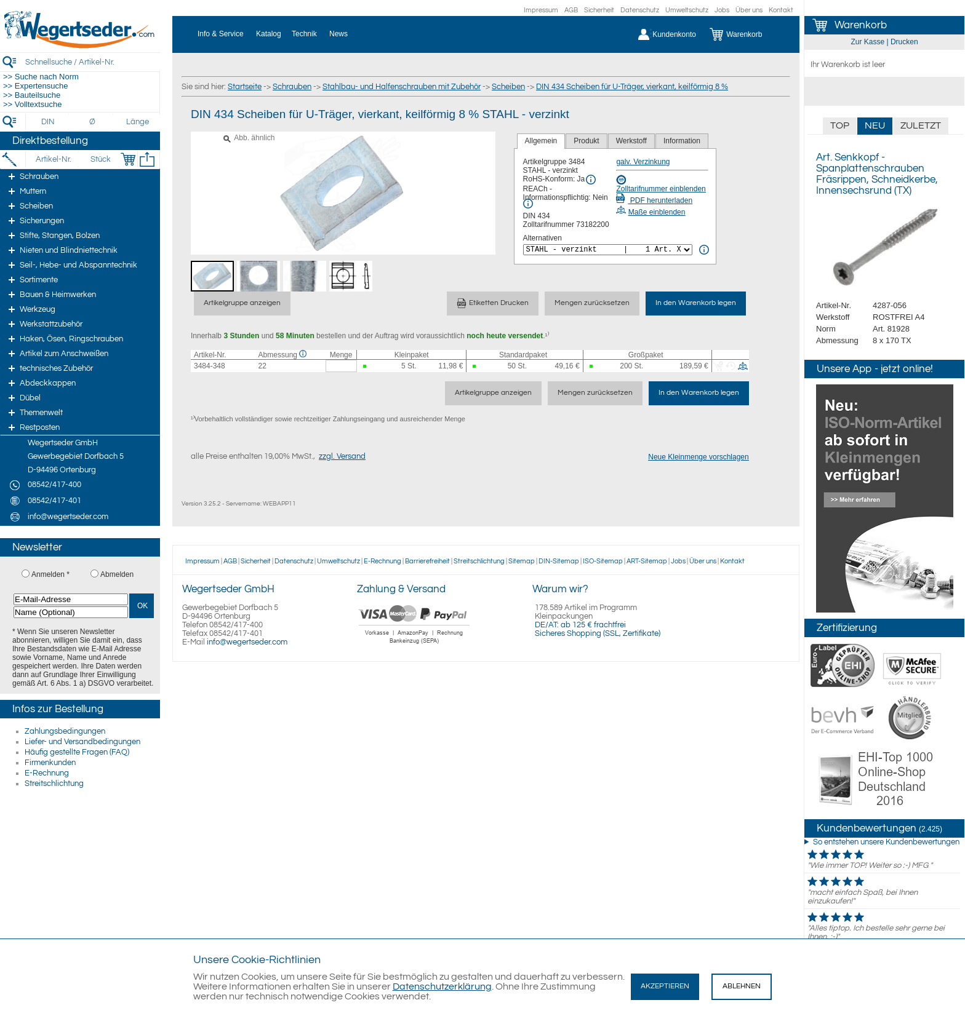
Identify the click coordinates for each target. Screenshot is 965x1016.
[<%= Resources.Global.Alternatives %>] (607, 249)
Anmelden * (50, 574)
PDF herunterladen (654, 200)
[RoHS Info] (591, 180)
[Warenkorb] (745, 34)
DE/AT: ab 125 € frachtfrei (580, 625)
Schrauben (292, 86)
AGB (571, 10)
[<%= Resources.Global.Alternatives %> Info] (704, 250)
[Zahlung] (414, 645)
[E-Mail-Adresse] (71, 599)
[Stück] (100, 159)
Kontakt (781, 10)
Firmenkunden (50, 762)
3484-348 (209, 366)
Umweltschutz (686, 10)
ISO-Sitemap (603, 561)
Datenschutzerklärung (442, 986)
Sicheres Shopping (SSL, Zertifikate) (597, 633)
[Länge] (137, 121)
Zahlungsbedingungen (65, 731)
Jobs (722, 10)
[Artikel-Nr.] (53, 159)
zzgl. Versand (342, 456)
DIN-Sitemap (559, 561)
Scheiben (508, 86)
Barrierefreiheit (427, 561)
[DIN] (48, 121)
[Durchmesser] (93, 121)
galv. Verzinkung (643, 161)
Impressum (541, 10)
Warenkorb (861, 25)
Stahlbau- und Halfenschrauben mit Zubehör (401, 86)
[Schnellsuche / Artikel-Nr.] (92, 62)
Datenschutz (639, 10)
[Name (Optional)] (71, 612)
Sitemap (521, 561)
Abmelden (117, 574)
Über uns (749, 10)
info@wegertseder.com (247, 642)
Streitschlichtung (54, 783)
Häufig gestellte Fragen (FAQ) (77, 752)
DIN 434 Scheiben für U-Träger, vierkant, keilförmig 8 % (632, 86)
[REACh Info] (528, 203)
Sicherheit (599, 10)
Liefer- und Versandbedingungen (82, 741)
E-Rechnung (47, 773)
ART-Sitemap (647, 561)
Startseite (245, 86)
